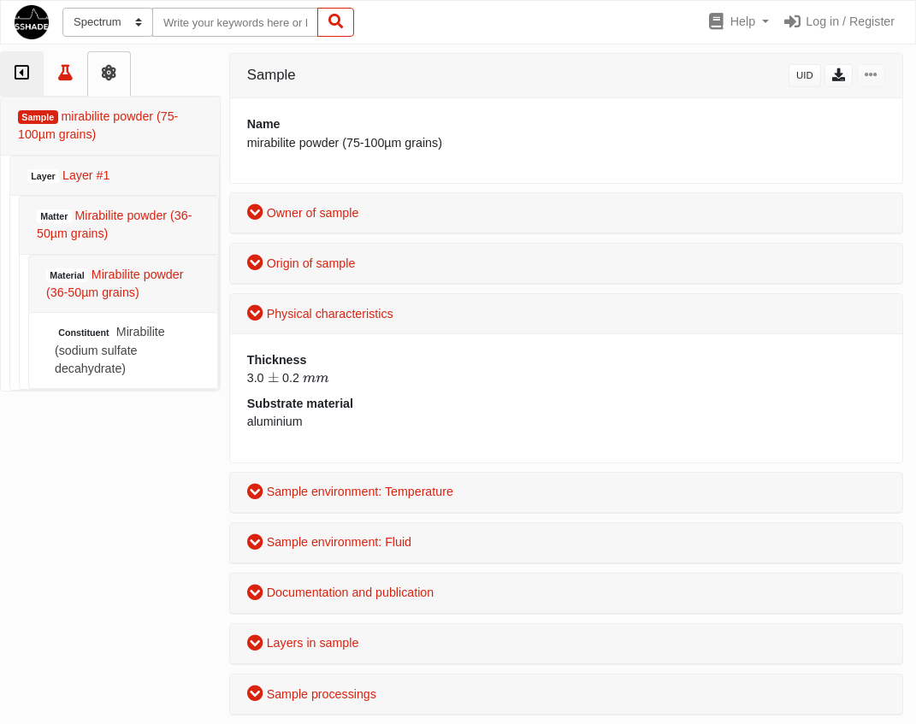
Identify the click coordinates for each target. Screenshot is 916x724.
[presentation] (274, 378)
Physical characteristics (320, 314)
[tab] (22, 74)
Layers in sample (303, 643)
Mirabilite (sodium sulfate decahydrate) (110, 350)
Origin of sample (301, 263)
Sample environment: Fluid (329, 542)
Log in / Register (839, 21)
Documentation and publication (340, 592)
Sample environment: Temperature (350, 491)
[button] (738, 22)
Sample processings (311, 694)
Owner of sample (303, 213)
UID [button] (804, 75)
